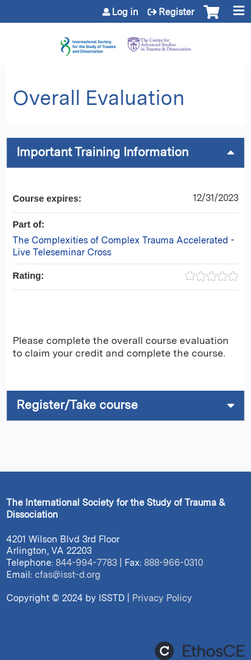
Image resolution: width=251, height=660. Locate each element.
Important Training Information (102, 152)
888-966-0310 (173, 562)
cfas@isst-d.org (68, 574)
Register (176, 12)
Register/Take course (77, 405)
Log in (125, 12)
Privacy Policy (162, 597)
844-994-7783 (86, 562)
